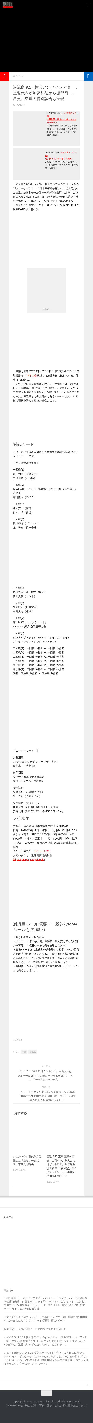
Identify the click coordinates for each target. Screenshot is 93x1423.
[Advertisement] (48, 44)
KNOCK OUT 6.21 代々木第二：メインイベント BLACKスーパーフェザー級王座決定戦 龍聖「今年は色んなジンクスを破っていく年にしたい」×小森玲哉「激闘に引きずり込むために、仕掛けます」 (46, 1341)
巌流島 (33, 1052)
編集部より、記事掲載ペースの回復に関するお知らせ (35, 1328)
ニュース (18, 76)
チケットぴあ (41, 851)
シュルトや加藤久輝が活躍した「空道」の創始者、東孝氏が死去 (27, 1160)
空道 (24, 1052)
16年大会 (31, 375)
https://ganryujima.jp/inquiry (29, 859)
